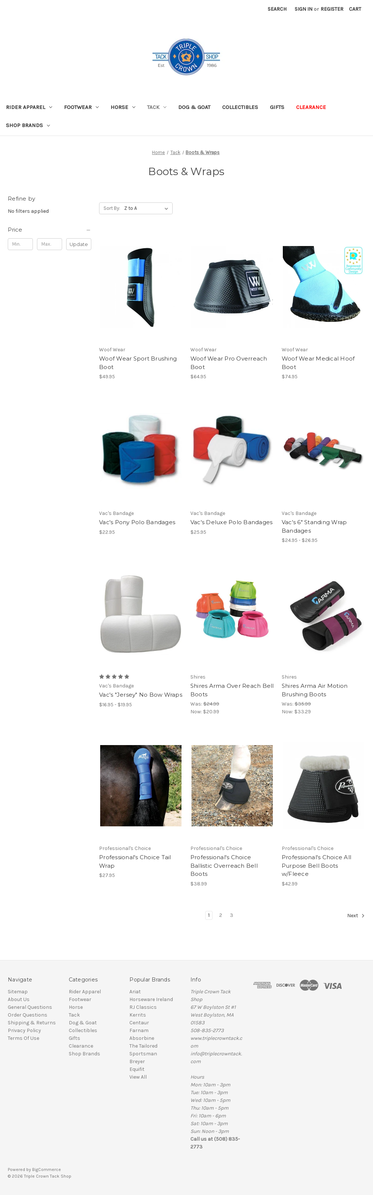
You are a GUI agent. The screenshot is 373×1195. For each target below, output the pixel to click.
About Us (19, 999)
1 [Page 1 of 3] (209, 915)
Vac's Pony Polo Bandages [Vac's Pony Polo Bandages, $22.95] (137, 522)
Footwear (81, 107)
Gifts (277, 107)
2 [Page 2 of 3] (220, 915)
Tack (156, 107)
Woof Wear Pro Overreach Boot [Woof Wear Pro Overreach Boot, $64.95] (228, 363)
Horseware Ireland (151, 999)
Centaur (139, 1023)
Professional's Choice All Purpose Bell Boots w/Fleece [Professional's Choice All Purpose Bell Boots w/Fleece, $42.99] (316, 865)
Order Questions (27, 1015)
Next (356, 915)
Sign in (303, 9)
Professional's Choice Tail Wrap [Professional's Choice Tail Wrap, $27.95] (135, 861)
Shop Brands (28, 125)
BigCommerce (46, 1169)
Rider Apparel (29, 107)
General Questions (30, 1007)
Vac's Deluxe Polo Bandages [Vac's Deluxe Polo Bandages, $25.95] (231, 522)
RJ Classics (143, 1007)
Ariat (135, 992)
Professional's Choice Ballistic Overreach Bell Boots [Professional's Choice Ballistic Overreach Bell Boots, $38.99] (224, 865)
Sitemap (18, 992)
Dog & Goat (194, 107)
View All (138, 1077)
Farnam (139, 1030)
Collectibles (240, 107)
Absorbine (141, 1038)
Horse (123, 107)
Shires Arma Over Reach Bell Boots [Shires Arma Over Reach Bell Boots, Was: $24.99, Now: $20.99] (232, 690)
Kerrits (137, 1015)
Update (78, 244)
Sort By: (112, 208)
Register (332, 9)
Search (277, 9)
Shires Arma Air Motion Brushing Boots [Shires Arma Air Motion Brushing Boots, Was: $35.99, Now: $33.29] (315, 690)
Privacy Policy (24, 1030)
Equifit (137, 1069)
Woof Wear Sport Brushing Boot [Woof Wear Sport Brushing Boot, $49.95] (138, 363)
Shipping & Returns (32, 1023)
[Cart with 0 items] (355, 9)
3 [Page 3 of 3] (231, 915)
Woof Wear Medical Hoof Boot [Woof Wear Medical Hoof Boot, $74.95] (318, 363)
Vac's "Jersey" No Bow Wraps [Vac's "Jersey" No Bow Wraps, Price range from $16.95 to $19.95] (140, 694)
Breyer (137, 1061)
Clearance (311, 107)
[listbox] (147, 208)
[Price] (49, 229)
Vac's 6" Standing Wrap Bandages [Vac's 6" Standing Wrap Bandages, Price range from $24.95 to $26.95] (314, 526)
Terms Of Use (23, 1038)
